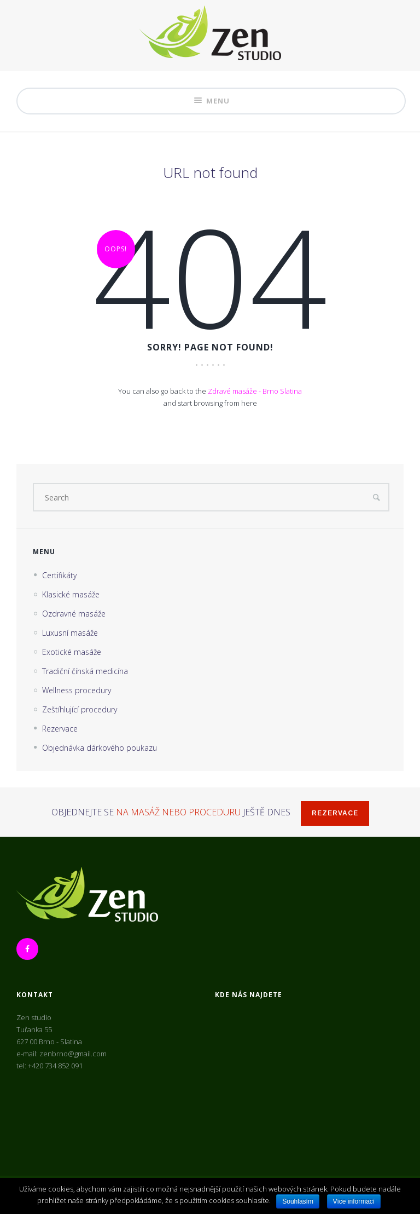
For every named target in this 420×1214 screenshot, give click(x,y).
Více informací (354, 1201)
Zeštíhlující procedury (79, 709)
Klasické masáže (71, 594)
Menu (211, 101)
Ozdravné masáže (74, 613)
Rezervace (60, 728)
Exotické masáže (71, 652)
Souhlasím (297, 1201)
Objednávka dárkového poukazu (99, 748)
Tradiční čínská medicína (85, 671)
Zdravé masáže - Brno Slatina (255, 391)
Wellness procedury (76, 690)
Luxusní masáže (70, 633)
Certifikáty (59, 575)
